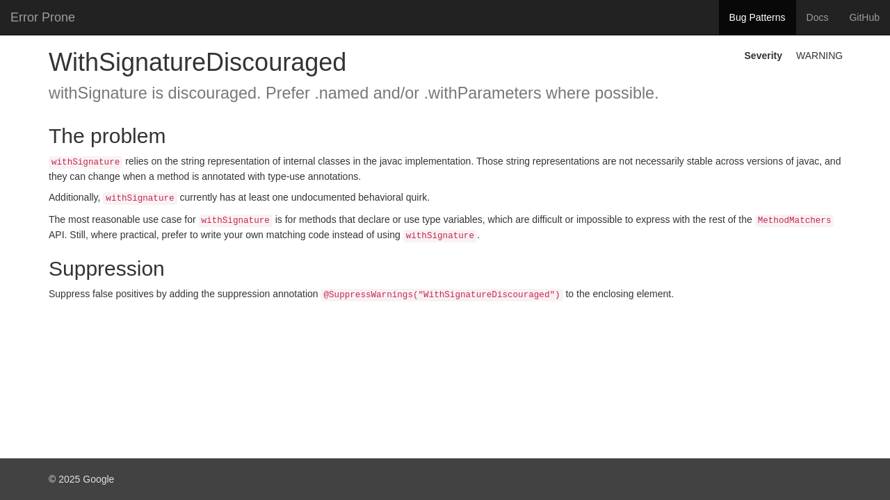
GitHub (864, 17)
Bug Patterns (757, 17)
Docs (818, 17)
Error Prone (42, 17)
